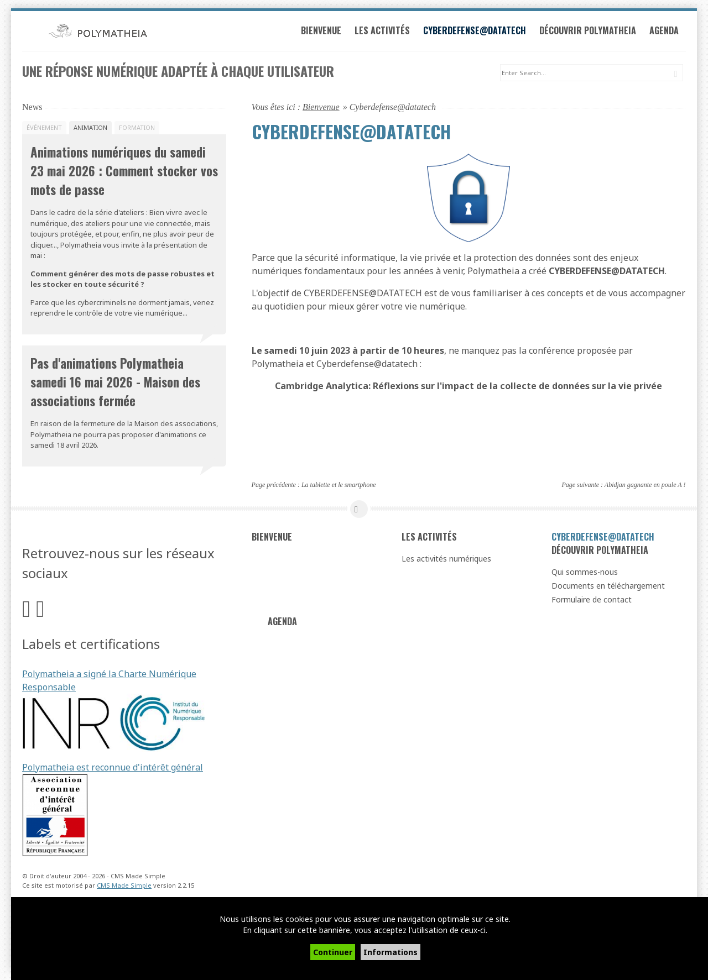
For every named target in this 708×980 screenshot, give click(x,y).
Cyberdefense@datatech (477, 32)
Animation (90, 129)
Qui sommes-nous (584, 573)
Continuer (332, 952)
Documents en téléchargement (608, 587)
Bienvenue (324, 32)
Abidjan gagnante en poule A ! (645, 486)
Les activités (385, 32)
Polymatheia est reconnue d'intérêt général (112, 769)
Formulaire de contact (591, 601)
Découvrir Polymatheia (591, 32)
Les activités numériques (446, 560)
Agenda (667, 32)
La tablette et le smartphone (338, 486)
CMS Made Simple (124, 886)
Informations (390, 952)
